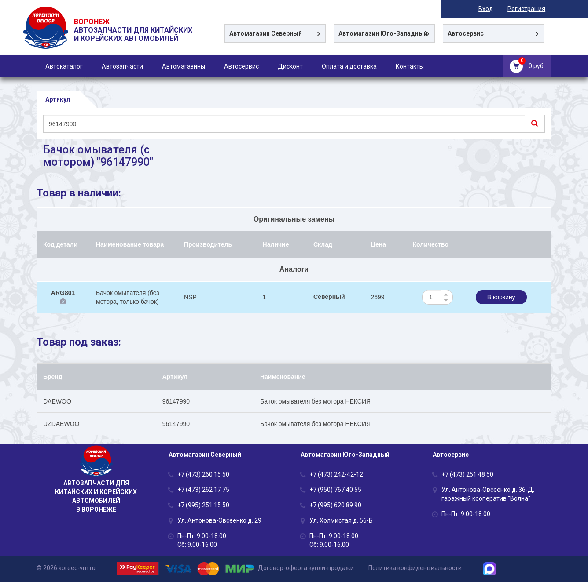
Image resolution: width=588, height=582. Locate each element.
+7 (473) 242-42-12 (336, 474)
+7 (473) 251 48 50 (467, 474)
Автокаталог (64, 66)
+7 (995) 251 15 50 (203, 505)
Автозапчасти (122, 66)
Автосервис (241, 66)
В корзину (501, 297)
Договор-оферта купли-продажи (306, 568)
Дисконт (290, 66)
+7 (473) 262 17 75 (203, 489)
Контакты (410, 66)
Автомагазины (183, 66)
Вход (492, 8)
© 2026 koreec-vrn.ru (66, 568)
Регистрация (532, 8)
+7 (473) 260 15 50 (203, 474)
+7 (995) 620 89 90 (335, 505)
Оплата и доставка (349, 66)
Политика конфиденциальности (415, 568)
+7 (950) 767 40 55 (335, 489)
